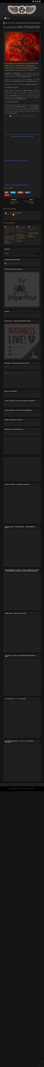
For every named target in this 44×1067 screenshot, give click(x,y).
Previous (13, 199)
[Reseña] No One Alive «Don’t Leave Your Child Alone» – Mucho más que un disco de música (10, 238)
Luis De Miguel (12, 70)
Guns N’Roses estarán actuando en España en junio (33, 234)
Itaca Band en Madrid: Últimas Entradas (14, 202)
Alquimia (10, 188)
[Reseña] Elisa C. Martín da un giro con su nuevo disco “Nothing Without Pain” (21, 237)
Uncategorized (31, 70)
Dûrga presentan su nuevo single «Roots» (29, 202)
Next (31, 199)
